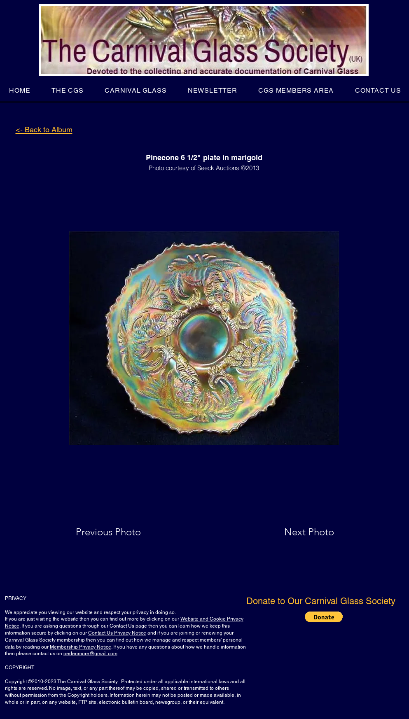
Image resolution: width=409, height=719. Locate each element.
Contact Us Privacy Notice (117, 633)
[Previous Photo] (120, 532)
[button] (67, 90)
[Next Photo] (293, 532)
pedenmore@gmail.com (90, 653)
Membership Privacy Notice (80, 647)
